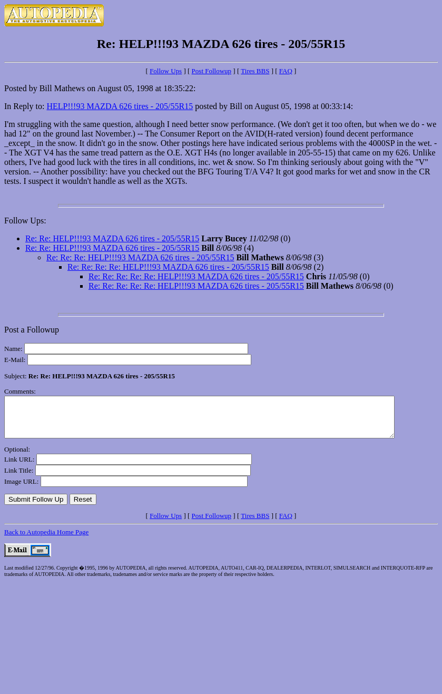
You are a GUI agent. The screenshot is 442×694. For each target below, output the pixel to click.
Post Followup (212, 71)
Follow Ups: (25, 220)
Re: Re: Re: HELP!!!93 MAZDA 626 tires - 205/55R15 (140, 257)
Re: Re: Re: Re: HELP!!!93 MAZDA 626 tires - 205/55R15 (168, 266)
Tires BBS (255, 71)
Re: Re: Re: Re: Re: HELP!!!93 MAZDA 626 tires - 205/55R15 (196, 276)
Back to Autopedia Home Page (46, 540)
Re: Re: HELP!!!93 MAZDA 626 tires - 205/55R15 (112, 238)
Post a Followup (31, 329)
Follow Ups (166, 71)
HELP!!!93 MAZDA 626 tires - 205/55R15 (119, 106)
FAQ (285, 71)
